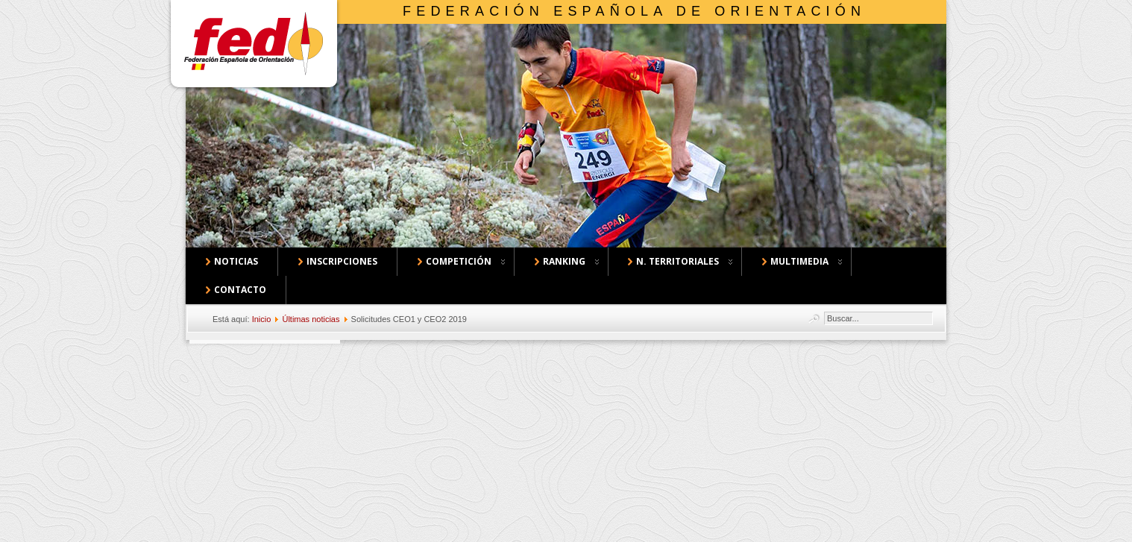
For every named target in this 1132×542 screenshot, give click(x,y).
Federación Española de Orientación (634, 11)
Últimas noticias (310, 319)
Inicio (261, 319)
